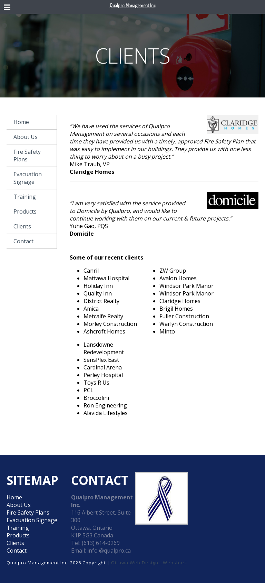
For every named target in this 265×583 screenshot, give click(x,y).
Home (21, 122)
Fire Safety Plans (27, 155)
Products (25, 211)
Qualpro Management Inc (133, 5)
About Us (25, 137)
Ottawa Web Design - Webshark (149, 563)
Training (24, 196)
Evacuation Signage (27, 178)
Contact (23, 241)
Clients (22, 226)
